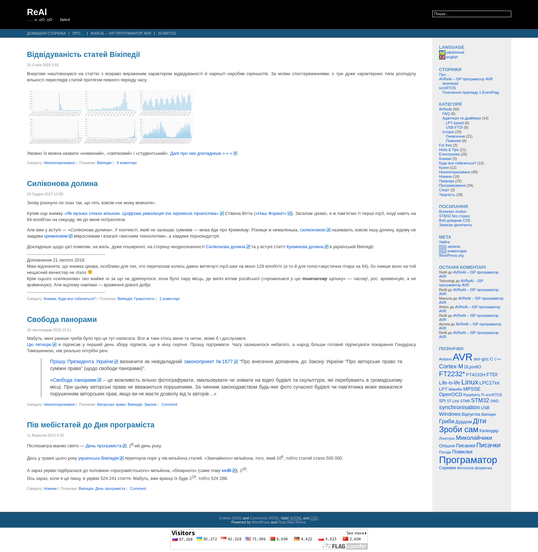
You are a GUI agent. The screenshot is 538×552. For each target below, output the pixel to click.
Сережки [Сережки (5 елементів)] (447, 467)
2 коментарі (169, 299)
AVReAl (445, 109)
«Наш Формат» (270, 213)
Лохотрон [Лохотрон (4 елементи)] (447, 438)
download (450, 83)
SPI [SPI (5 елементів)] (442, 401)
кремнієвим (56, 236)
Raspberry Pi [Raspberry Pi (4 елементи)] (473, 395)
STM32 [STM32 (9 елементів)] (480, 400)
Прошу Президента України (81, 361)
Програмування (452, 185)
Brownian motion (453, 211)
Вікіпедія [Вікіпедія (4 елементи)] (488, 414)
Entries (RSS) (230, 518)
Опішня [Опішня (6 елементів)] (447, 445)
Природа (446, 181)
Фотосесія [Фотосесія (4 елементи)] (465, 468)
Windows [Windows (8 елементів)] (450, 414)
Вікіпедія (104, 163)
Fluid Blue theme (291, 522)
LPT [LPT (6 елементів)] (443, 389)
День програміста (104, 445)
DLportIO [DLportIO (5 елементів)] (472, 367)
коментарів (453, 251)
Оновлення (455, 136)
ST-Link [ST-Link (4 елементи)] (453, 401)
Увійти (444, 242)
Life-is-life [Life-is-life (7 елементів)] (449, 383)
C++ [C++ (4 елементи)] (497, 359)
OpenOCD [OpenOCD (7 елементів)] (451, 394)
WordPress (261, 522)
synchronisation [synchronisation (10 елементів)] (459, 407)
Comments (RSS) (264, 518)
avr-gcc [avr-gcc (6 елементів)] (481, 358)
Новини (50, 488)
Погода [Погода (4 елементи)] (445, 452)
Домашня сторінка (46, 33)
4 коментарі (127, 163)
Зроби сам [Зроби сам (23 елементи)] (459, 429)
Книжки (50, 299)
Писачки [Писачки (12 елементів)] (488, 445)
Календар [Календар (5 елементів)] (489, 430)
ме (226, 470)
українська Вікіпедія (98, 458)
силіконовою (313, 229)
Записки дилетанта (455, 225)
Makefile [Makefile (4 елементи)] (455, 389)
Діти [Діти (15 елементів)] (479, 421)
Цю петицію (39, 344)
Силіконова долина (62, 184)
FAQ (446, 114)
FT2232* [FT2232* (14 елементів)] (452, 374)
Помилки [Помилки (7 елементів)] (462, 452)
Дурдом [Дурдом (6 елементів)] (463, 421)
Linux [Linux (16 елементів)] (470, 382)
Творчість (447, 195)
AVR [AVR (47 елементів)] (462, 357)
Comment (169, 404)
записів (449, 246)
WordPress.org (451, 255)
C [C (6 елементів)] (491, 358)
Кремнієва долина (305, 246)
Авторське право (111, 404)
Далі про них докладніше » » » (201, 153)
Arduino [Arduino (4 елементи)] (445, 359)
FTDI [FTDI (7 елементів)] (492, 374)
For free (445, 145)
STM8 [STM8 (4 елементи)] (465, 401)
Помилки (453, 141)
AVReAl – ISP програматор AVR (121, 33)
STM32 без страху (454, 216)
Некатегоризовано (59, 163)
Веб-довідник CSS (454, 220)
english (448, 57)
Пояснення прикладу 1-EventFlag (471, 92)
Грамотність (144, 299)
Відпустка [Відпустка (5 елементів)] (470, 414)
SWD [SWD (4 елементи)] (494, 401)
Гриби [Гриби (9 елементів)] (447, 421)
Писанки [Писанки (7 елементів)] (465, 445)
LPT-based (455, 123)
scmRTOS (167, 33)
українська (452, 52)
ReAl (37, 12)
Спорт (444, 190)
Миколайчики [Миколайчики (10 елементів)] (474, 437)
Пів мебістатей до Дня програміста (90, 425)
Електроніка (449, 154)
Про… (78, 33)
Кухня (444, 167)
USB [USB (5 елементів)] (485, 407)
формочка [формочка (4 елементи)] (483, 468)
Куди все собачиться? (77, 299)
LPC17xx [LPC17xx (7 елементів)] (489, 383)
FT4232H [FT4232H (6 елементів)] (476, 374)
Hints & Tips (449, 150)
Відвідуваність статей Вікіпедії (83, 54)
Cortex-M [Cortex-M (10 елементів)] (451, 366)
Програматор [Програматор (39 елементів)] (468, 460)
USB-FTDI (454, 127)
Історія (448, 132)
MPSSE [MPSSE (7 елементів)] (472, 389)
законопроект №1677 (208, 361)
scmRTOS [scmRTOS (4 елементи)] (494, 395)
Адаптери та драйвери (462, 118)
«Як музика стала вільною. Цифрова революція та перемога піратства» (142, 213)
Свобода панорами (62, 319)
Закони (150, 404)
